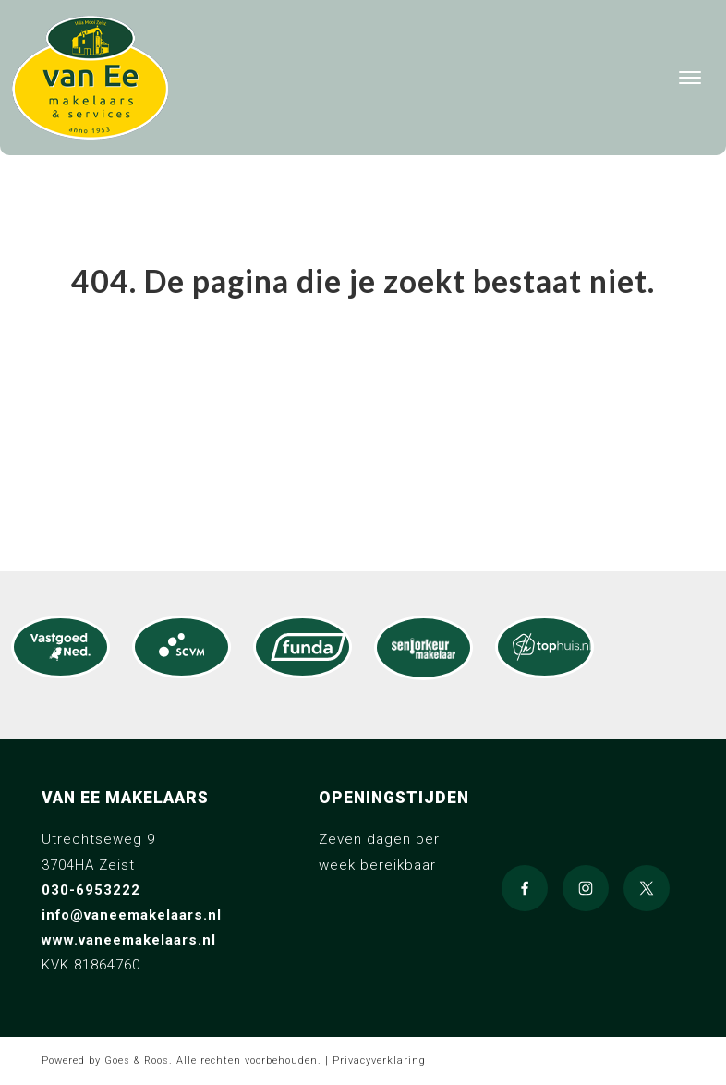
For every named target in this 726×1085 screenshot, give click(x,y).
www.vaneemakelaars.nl (129, 940)
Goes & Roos (136, 1061)
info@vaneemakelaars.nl (132, 915)
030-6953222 (91, 890)
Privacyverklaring (379, 1061)
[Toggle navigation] (689, 78)
